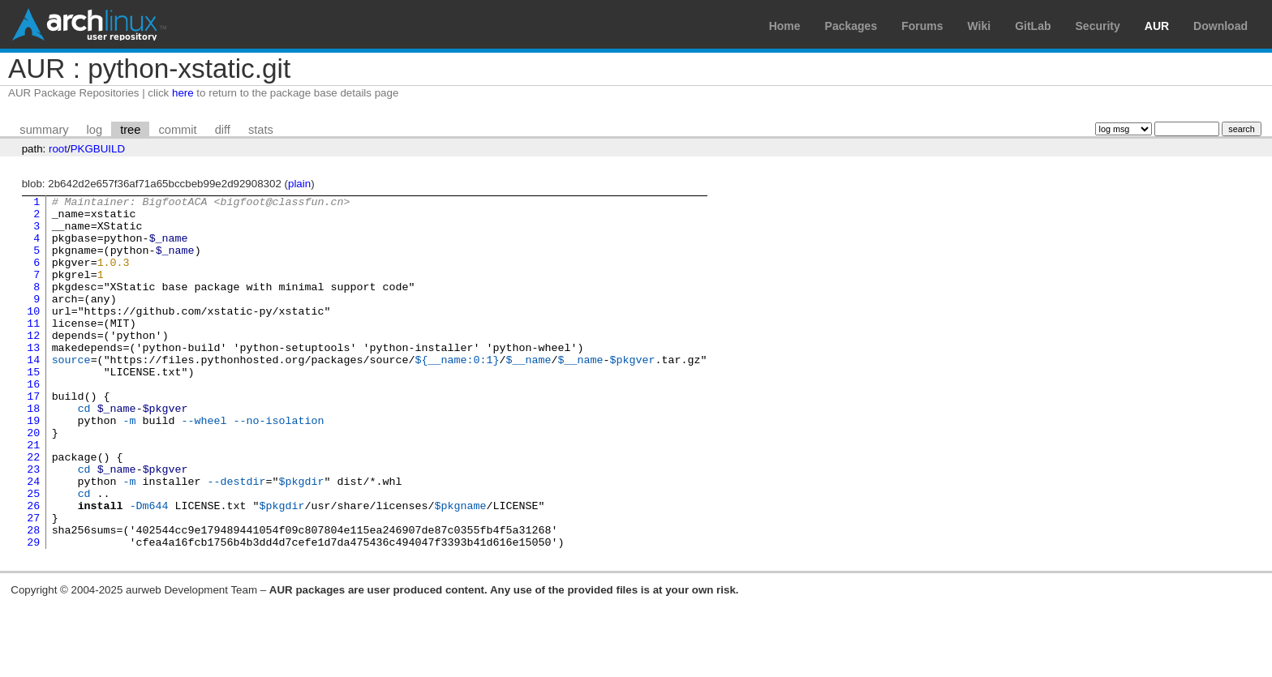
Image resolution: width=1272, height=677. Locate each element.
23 (33, 524)
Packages (851, 25)
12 (33, 364)
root (58, 149)
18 (33, 451)
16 (33, 422)
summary (43, 129)
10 (33, 335)
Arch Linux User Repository (89, 24)
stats (260, 129)
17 (33, 437)
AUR (1157, 25)
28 (33, 597)
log (95, 129)
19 (33, 466)
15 (33, 408)
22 (33, 510)
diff (222, 129)
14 (33, 393)
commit (177, 129)
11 (33, 349)
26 (33, 568)
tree (130, 129)
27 (33, 583)
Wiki (979, 25)
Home (785, 25)
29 (33, 612)
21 (33, 495)
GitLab (1033, 25)
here (183, 93)
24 (33, 539)
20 (33, 480)
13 (33, 378)
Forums (922, 25)
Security (1098, 25)
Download (1220, 25)
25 (33, 553)
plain (299, 184)
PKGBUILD (98, 149)
